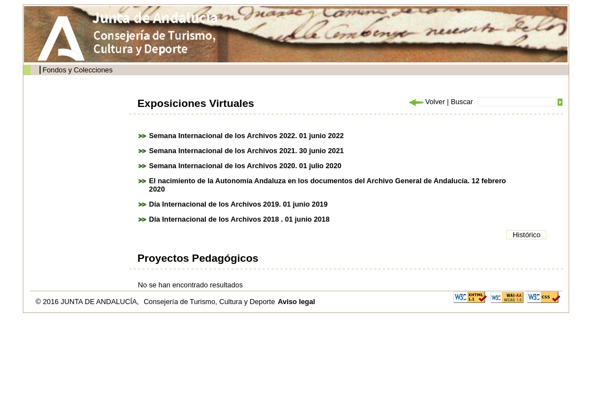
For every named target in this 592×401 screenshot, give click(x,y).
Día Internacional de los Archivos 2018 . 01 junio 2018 (239, 219)
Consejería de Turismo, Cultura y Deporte (209, 301)
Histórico (527, 235)
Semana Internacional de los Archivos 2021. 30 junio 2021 (246, 150)
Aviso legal (296, 301)
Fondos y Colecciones (77, 70)
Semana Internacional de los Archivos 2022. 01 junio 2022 (246, 135)
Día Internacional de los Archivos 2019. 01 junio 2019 (238, 204)
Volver (426, 101)
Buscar (462, 101)
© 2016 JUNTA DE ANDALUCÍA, (88, 301)
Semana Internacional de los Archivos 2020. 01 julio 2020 (245, 166)
